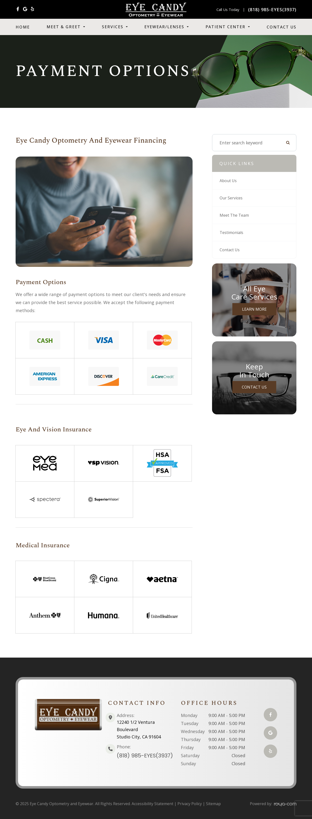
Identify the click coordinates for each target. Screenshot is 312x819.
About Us (229, 181)
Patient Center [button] (227, 26)
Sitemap (213, 803)
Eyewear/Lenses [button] (166, 26)
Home (23, 27)
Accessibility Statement (152, 803)
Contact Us (281, 27)
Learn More (254, 309)
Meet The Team (236, 215)
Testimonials (233, 232)
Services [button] (115, 26)
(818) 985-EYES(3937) (145, 755)
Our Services (232, 198)
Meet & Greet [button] (66, 26)
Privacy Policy (189, 803)
